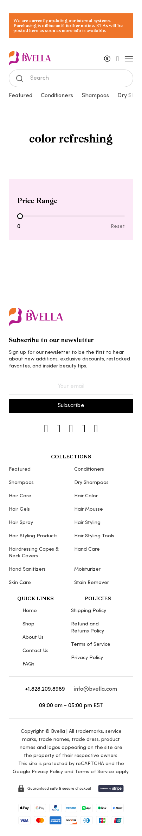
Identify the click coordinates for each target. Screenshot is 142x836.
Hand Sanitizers (27, 569)
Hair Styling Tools (94, 536)
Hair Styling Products (33, 536)
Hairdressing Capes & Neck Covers (34, 553)
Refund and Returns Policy (87, 628)
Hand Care (87, 549)
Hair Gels (19, 509)
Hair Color (86, 496)
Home (29, 610)
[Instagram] (46, 428)
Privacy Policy (87, 658)
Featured (20, 96)
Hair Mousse (88, 509)
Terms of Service (90, 644)
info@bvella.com (95, 689)
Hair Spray (21, 522)
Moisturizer (87, 569)
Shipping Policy (88, 610)
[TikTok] (71, 428)
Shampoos (95, 96)
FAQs (28, 664)
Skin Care (20, 582)
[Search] (71, 78)
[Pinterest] (83, 428)
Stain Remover (91, 582)
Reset (118, 226)
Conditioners (57, 96)
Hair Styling (87, 522)
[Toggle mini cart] (117, 58)
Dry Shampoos (91, 482)
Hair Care (20, 496)
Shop (28, 624)
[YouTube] (96, 428)
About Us (33, 637)
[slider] (20, 216)
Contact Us (35, 650)
